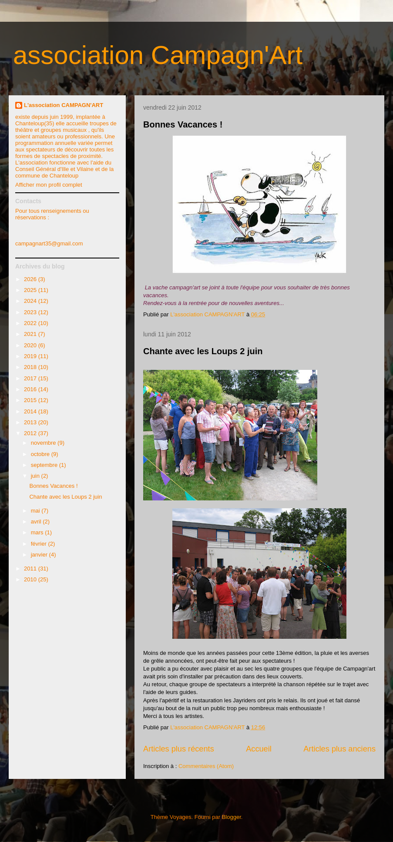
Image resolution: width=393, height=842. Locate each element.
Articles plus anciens (339, 749)
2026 (31, 279)
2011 (31, 568)
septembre (45, 465)
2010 (31, 579)
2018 (31, 367)
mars (38, 532)
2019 (31, 356)
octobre (41, 454)
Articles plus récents (178, 749)
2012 (31, 433)
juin (36, 476)
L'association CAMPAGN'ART (63, 105)
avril (37, 521)
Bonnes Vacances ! (182, 124)
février (39, 543)
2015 (31, 400)
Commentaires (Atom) (206, 766)
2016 (31, 389)
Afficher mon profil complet (48, 184)
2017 (31, 378)
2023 (31, 312)
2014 (31, 411)
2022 (31, 323)
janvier (40, 554)
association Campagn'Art (157, 55)
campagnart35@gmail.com (49, 243)
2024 (31, 301)
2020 (31, 345)
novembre (44, 442)
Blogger (231, 817)
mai (36, 510)
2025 (31, 290)
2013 (31, 422)
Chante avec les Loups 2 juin (203, 351)
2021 (31, 334)
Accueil (259, 749)
